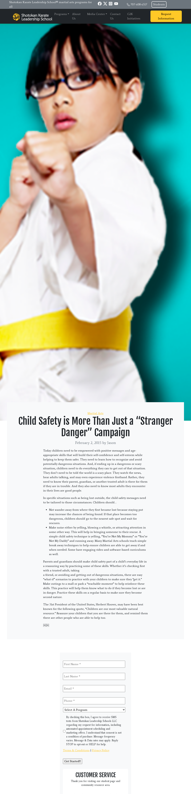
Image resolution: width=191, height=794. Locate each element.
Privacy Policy (100, 750)
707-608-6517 (139, 4)
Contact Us (115, 16)
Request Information (166, 16)
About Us (76, 16)
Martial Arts (95, 413)
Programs (60, 14)
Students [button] (159, 4)
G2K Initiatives (133, 16)
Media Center (96, 14)
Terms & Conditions (76, 750)
